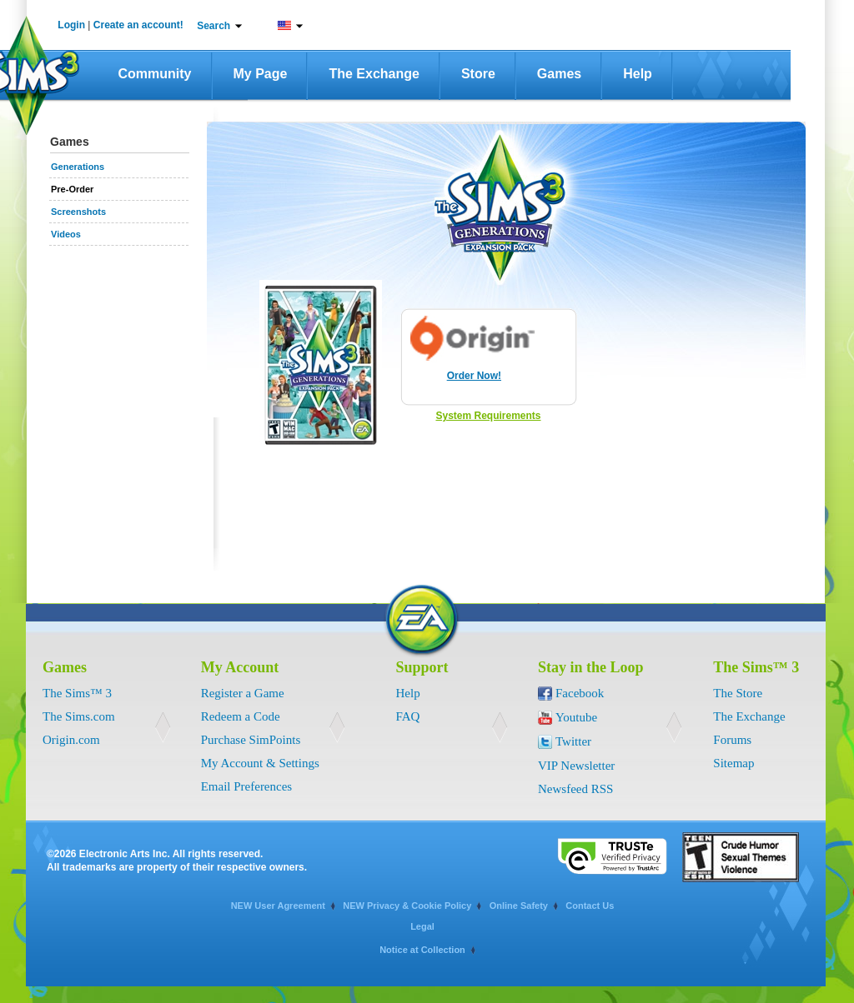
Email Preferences (247, 786)
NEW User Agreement (278, 906)
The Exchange (374, 74)
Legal (422, 926)
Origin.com (71, 739)
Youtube (576, 717)
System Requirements (487, 416)
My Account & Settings (260, 763)
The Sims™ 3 (77, 693)
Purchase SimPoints (251, 739)
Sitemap (733, 763)
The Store (737, 693)
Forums (732, 739)
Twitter (573, 741)
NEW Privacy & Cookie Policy (407, 906)
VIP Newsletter (576, 765)
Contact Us (589, 906)
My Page (261, 74)
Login (71, 25)
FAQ (408, 716)
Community (155, 74)
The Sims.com (79, 716)
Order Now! (474, 376)
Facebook (579, 693)
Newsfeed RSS (575, 789)
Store (478, 74)
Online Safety (519, 906)
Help (637, 74)
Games (559, 74)
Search (213, 26)
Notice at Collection (422, 950)
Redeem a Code (240, 716)
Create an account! (138, 25)
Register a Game (242, 693)
